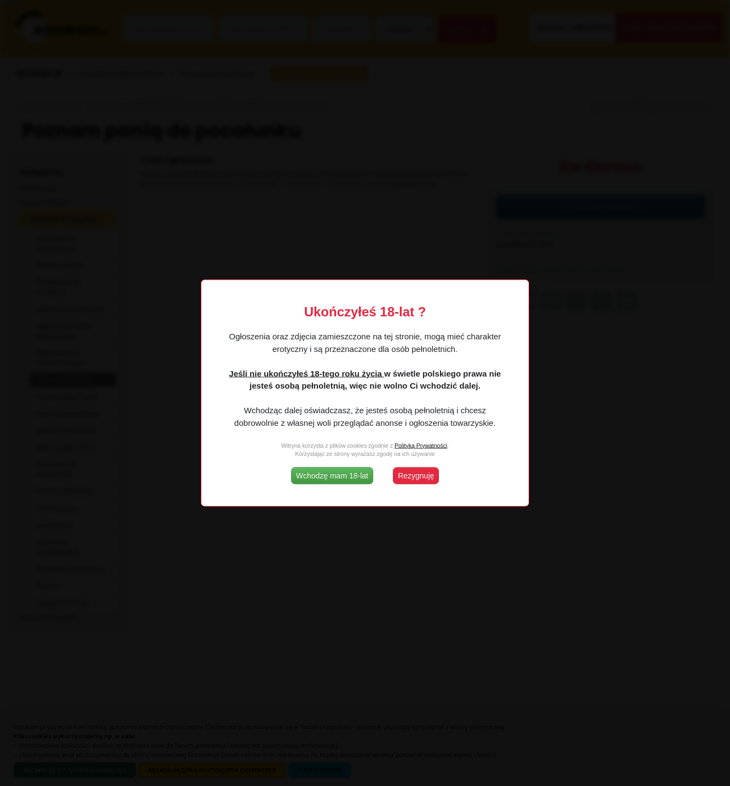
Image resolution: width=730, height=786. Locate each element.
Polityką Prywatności (421, 445)
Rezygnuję (416, 475)
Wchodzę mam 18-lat (332, 475)
